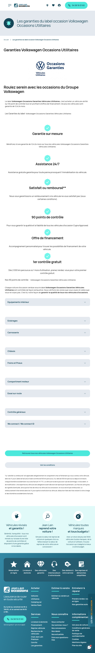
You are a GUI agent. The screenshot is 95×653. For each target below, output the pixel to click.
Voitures (34, 596)
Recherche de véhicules (37, 632)
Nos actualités (58, 634)
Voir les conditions (47, 465)
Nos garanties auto (80, 604)
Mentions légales (79, 642)
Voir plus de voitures (80, 625)
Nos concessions (59, 628)
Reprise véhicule (38, 628)
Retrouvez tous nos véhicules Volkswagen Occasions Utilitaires (47, 453)
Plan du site (77, 645)
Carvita (34, 642)
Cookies (75, 639)
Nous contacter (58, 622)
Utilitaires (35, 599)
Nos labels (56, 631)
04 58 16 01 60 (76, 5)
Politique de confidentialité (78, 634)
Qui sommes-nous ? (60, 625)
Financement (36, 625)
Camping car (36, 602)
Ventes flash (36, 605)
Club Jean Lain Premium (37, 638)
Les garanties (36, 645)
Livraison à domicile (39, 622)
